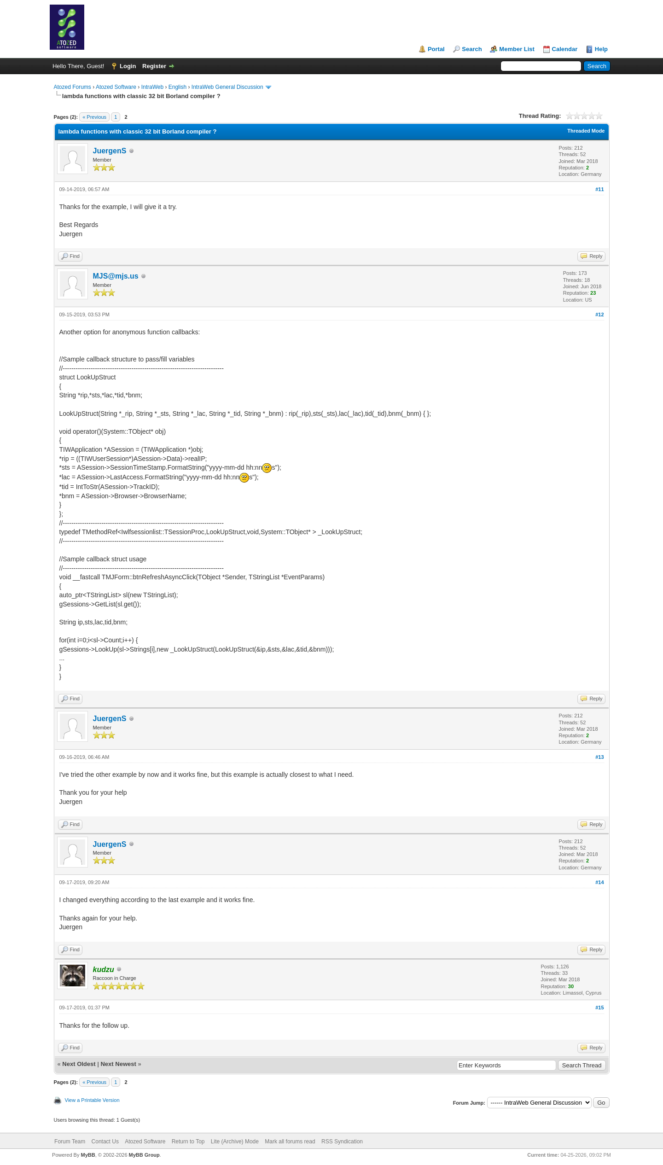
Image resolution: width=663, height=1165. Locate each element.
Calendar (565, 49)
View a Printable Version (92, 1100)
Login (128, 66)
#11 (599, 189)
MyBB (88, 1155)
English (177, 87)
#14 (599, 882)
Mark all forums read (290, 1141)
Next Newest (118, 1063)
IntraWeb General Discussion (227, 87)
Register (154, 66)
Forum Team (69, 1141)
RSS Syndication (342, 1141)
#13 (599, 757)
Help (601, 49)
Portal (436, 49)
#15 (599, 1007)
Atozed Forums (72, 87)
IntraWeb (152, 87)
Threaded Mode (586, 131)
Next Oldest (78, 1063)
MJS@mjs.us (116, 276)
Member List (517, 49)
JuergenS (110, 151)
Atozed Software (116, 87)
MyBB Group (144, 1155)
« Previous (94, 117)
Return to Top (188, 1141)
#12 (599, 314)
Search (472, 49)
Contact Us (105, 1141)
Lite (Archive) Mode (235, 1141)
